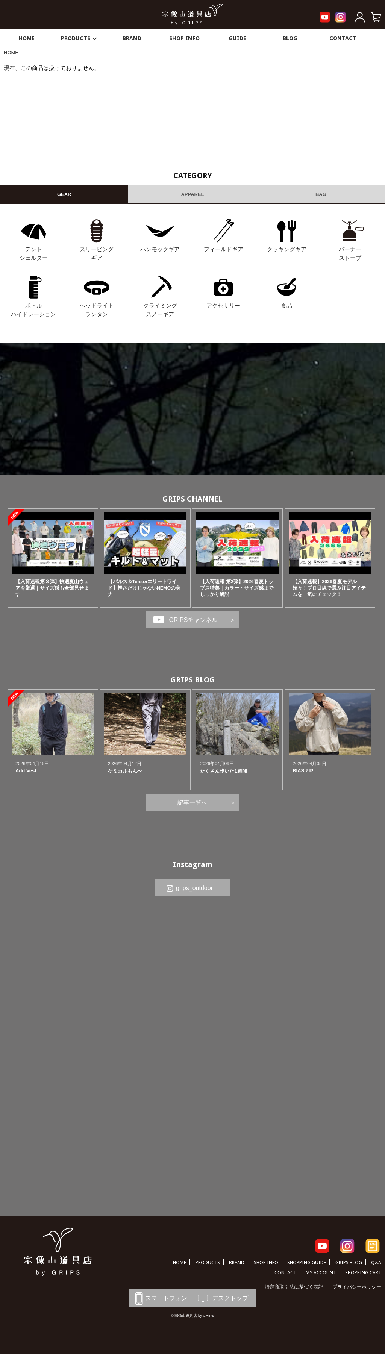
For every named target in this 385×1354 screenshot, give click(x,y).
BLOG (290, 38)
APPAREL (192, 194)
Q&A (376, 1262)
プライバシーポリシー (356, 1287)
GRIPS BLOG (192, 679)
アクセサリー (223, 305)
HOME (26, 38)
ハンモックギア (160, 249)
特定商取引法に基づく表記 (294, 1287)
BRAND (132, 38)
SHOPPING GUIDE (306, 1262)
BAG (320, 194)
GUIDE (237, 38)
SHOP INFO (184, 38)
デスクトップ (222, 1298)
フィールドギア (223, 249)
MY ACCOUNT (321, 1272)
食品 (286, 305)
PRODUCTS (79, 38)
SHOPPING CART (363, 1272)
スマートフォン (159, 1298)
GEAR (64, 194)
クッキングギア (286, 249)
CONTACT (342, 38)
